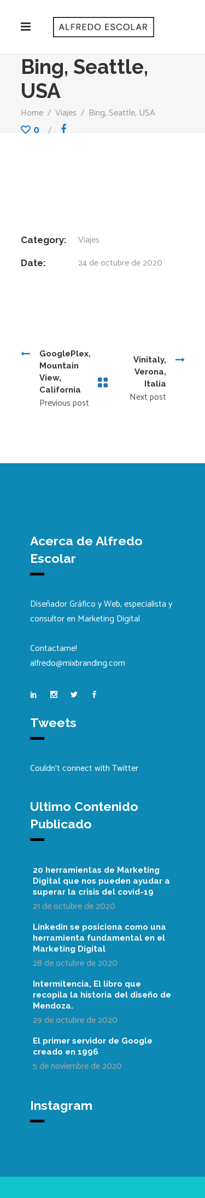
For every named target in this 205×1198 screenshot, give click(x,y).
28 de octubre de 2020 (75, 963)
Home (32, 113)
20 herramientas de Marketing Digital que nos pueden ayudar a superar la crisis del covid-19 (101, 881)
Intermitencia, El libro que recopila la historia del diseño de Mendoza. (102, 995)
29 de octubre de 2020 (75, 1020)
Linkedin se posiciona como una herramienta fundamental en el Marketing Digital (99, 938)
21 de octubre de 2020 (74, 906)
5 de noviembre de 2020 (77, 1066)
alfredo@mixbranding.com (77, 663)
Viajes (66, 113)
